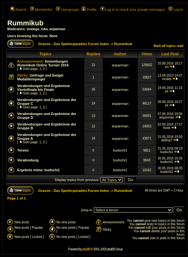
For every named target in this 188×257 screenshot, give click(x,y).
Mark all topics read (168, 46)
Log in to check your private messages (133, 9)
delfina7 (166, 140)
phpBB (86, 249)
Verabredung (27, 160)
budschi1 (120, 150)
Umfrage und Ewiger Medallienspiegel (40, 77)
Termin (23, 150)
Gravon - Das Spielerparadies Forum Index (73, 44)
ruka (44, 29)
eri (167, 67)
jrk (167, 91)
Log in (176, 9)
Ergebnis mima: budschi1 (38, 170)
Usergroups (67, 9)
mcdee (166, 79)
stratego (33, 29)
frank (166, 128)
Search (18, 9)
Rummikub (25, 23)
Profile (89, 9)
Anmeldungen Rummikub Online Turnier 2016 (43, 63)
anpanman (57, 29)
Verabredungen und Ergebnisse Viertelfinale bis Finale (43, 87)
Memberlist (41, 9)
